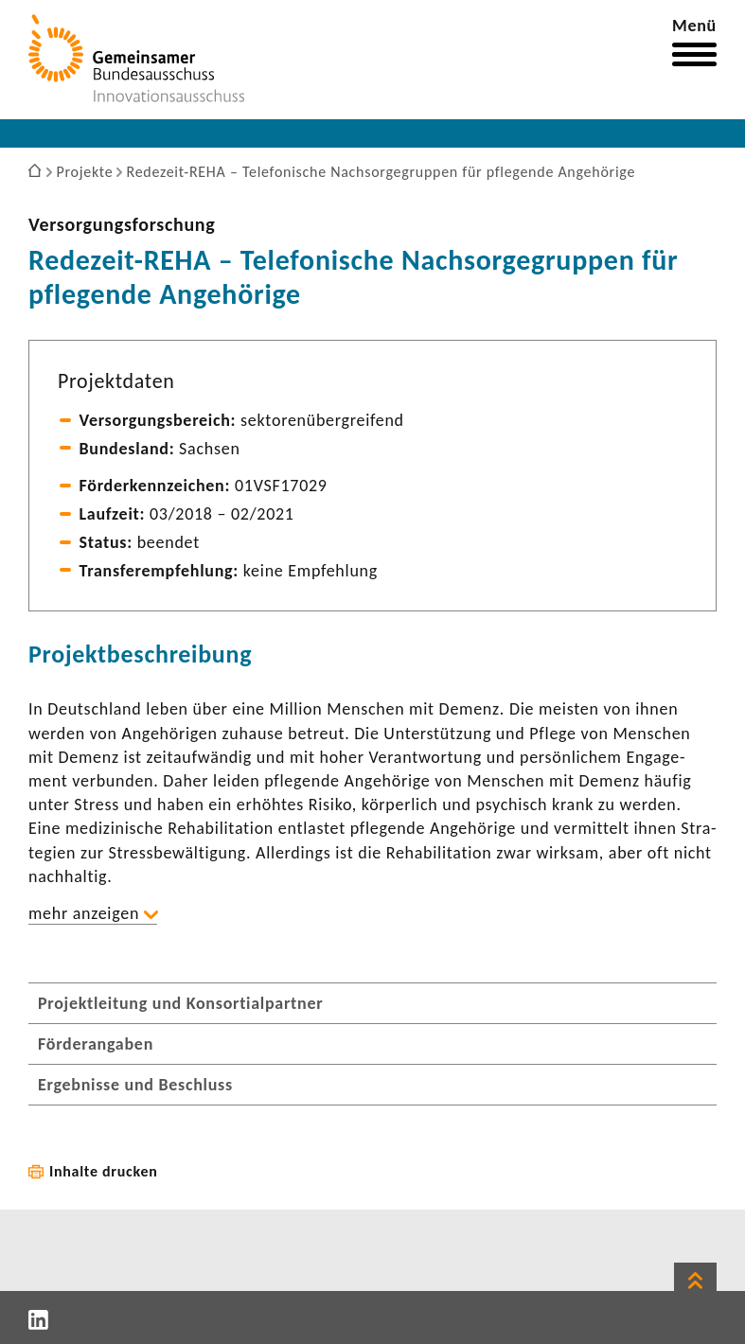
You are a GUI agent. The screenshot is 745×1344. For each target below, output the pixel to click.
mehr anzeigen (83, 913)
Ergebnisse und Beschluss (135, 1084)
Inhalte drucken (103, 1171)
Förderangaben (95, 1044)
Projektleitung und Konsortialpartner (180, 1003)
